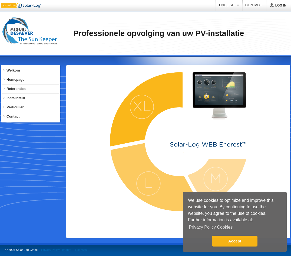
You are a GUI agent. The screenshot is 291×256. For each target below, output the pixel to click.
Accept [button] (234, 241)
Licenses (81, 249)
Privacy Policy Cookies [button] (211, 227)
